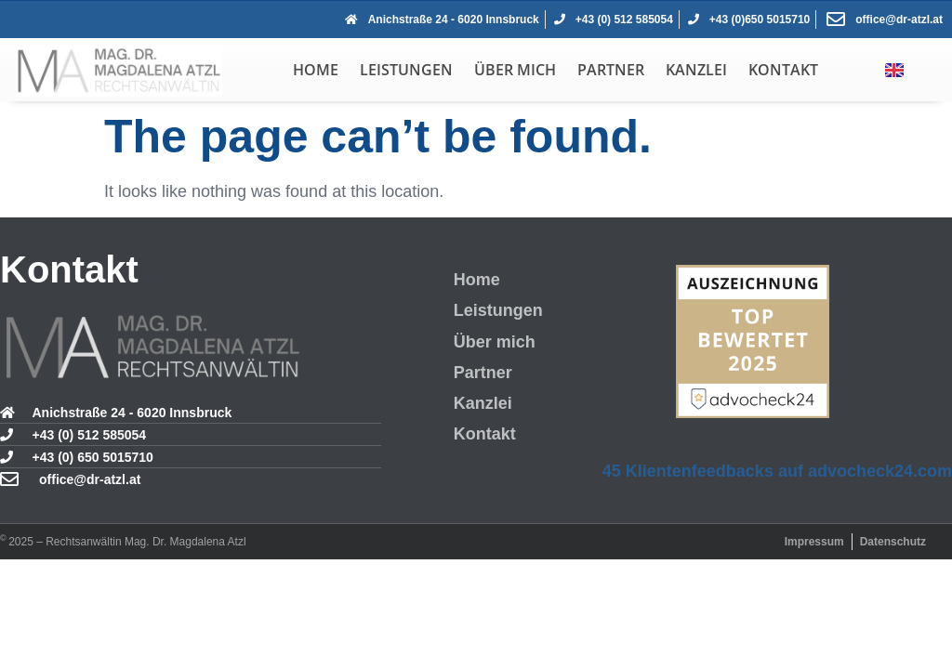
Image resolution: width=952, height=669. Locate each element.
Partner (610, 69)
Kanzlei (696, 69)
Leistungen (406, 69)
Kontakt (783, 69)
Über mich (515, 69)
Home (315, 69)
